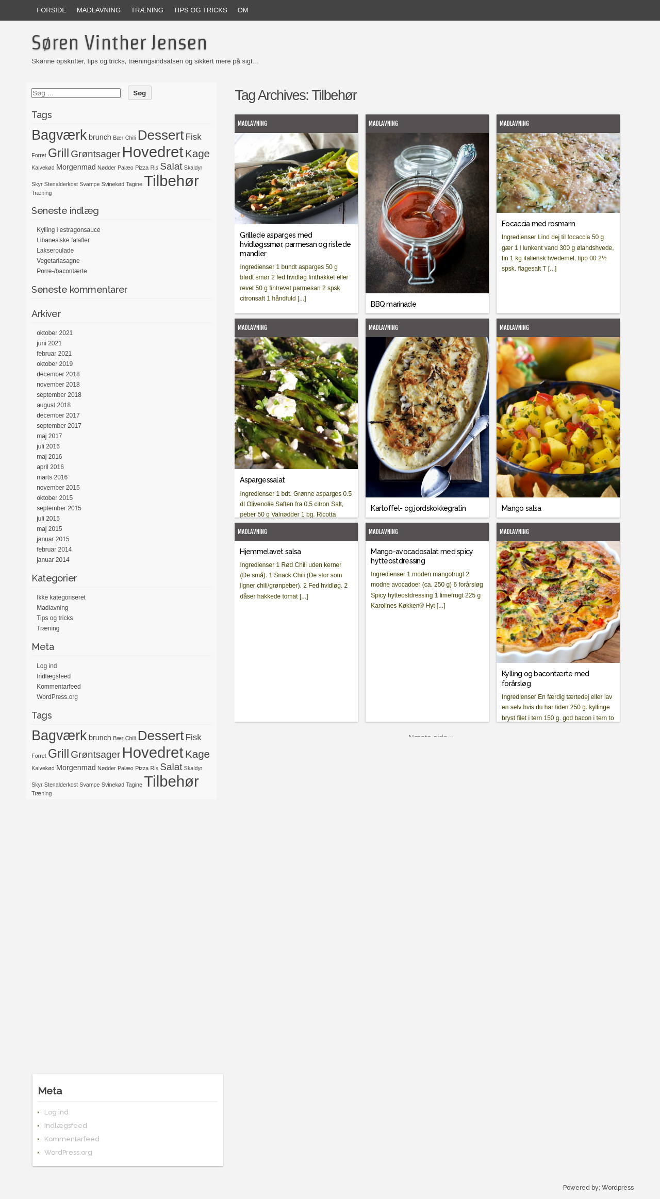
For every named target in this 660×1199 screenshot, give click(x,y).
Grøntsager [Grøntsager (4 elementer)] (95, 153)
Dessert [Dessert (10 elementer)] (161, 135)
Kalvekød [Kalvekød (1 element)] (42, 167)
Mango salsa (521, 508)
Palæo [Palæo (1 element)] (126, 167)
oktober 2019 (55, 364)
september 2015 (59, 508)
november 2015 (58, 487)
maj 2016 (49, 456)
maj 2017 (49, 436)
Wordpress (618, 1187)
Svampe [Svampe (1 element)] (89, 184)
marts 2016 (52, 477)
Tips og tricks (200, 10)
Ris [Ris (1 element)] (154, 167)
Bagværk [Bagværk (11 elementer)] (59, 135)
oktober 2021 (55, 333)
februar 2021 (54, 353)
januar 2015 (53, 539)
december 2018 (58, 374)
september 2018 (59, 394)
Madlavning (99, 10)
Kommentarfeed (58, 686)
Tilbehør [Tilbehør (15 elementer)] (171, 180)
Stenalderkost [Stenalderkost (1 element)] (61, 184)
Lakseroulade (55, 250)
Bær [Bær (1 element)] (118, 138)
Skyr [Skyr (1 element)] (36, 184)
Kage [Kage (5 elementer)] (197, 153)
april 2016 (50, 467)
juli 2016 (48, 446)
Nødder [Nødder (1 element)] (106, 167)
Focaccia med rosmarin (538, 224)
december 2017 (58, 415)
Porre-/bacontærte (62, 271)
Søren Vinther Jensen (119, 42)
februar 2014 (54, 549)
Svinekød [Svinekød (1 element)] (113, 184)
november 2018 (58, 384)
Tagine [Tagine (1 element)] (134, 184)
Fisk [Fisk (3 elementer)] (194, 137)
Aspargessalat (262, 480)
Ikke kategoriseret (61, 597)
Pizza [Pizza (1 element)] (141, 167)
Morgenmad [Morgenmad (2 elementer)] (76, 167)
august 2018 (54, 405)
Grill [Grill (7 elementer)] (58, 153)
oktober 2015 (55, 498)
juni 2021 (49, 343)
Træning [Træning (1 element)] (41, 193)
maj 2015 (49, 528)
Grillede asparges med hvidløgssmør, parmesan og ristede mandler (295, 244)
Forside (52, 10)
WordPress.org (57, 697)
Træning (147, 10)
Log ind (47, 666)
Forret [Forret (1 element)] (38, 155)
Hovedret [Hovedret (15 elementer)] (153, 151)
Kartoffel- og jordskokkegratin (418, 508)
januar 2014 (53, 559)
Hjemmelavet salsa (270, 551)
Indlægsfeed (54, 676)
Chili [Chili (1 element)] (130, 138)
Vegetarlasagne (58, 260)
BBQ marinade (393, 304)
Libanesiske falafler (63, 240)
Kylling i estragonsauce (68, 230)
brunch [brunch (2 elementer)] (100, 137)
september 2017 (59, 425)
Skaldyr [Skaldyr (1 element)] (193, 167)
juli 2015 (48, 518)
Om (243, 10)
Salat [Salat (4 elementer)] (171, 166)
